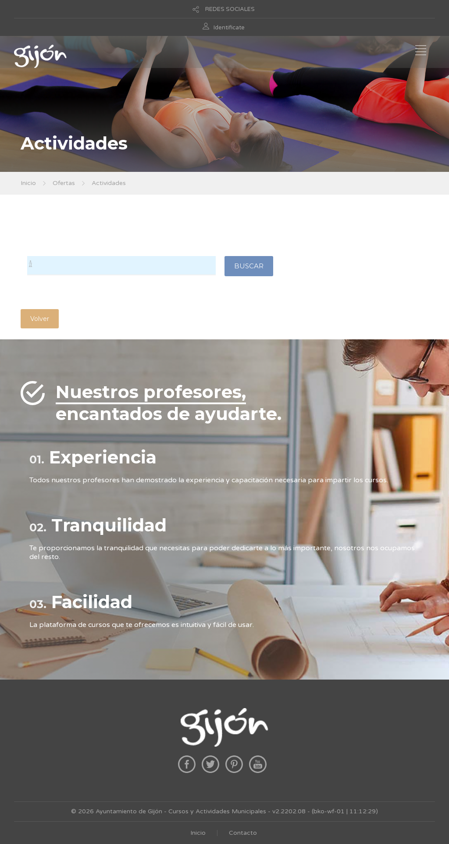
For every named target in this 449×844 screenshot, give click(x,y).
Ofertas (64, 183)
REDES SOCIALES (230, 9)
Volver (39, 319)
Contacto (243, 833)
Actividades (109, 183)
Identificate (229, 27)
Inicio (28, 183)
